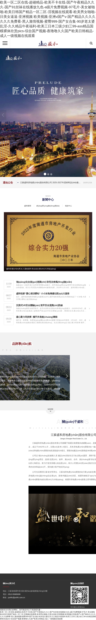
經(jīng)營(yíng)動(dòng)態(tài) (48, 205)
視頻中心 (67, 205)
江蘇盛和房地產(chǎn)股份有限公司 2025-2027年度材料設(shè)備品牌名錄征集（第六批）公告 (56, 182)
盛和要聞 (28, 205)
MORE (50, 409)
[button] (93, 115)
